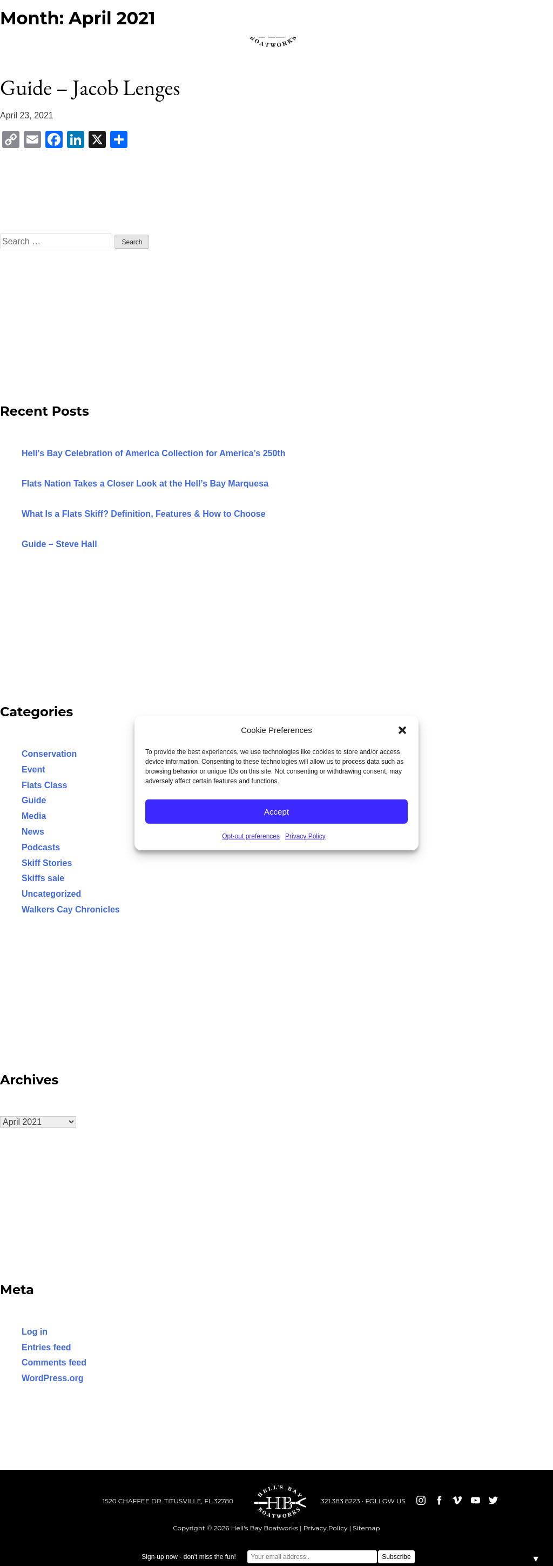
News (33, 831)
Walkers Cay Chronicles (71, 909)
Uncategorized (51, 893)
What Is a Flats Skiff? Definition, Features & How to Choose (144, 513)
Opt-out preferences (251, 836)
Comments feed (54, 1362)
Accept (276, 811)
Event (33, 769)
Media (34, 816)
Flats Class (44, 785)
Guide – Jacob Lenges (90, 88)
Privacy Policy (305, 836)
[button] (402, 730)
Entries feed (46, 1347)
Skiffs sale (43, 878)
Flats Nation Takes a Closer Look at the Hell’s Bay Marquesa (145, 483)
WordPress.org (52, 1378)
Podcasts (41, 847)
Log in (35, 1331)
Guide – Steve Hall (59, 544)
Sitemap (366, 1528)
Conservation (49, 753)
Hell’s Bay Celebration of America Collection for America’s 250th (153, 453)
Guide (34, 800)
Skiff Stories (47, 863)
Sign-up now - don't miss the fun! (188, 1557)
